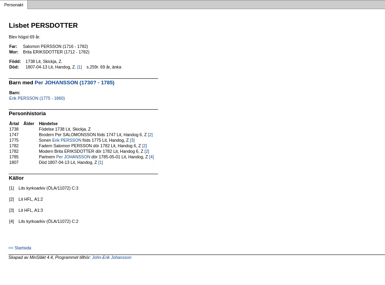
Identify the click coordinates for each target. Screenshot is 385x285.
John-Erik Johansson (112, 257)
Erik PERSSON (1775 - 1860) (37, 98)
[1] (79, 67)
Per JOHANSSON (73, 156)
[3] (132, 140)
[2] (150, 134)
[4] (151, 156)
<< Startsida (19, 247)
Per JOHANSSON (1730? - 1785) (74, 83)
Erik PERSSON (66, 140)
